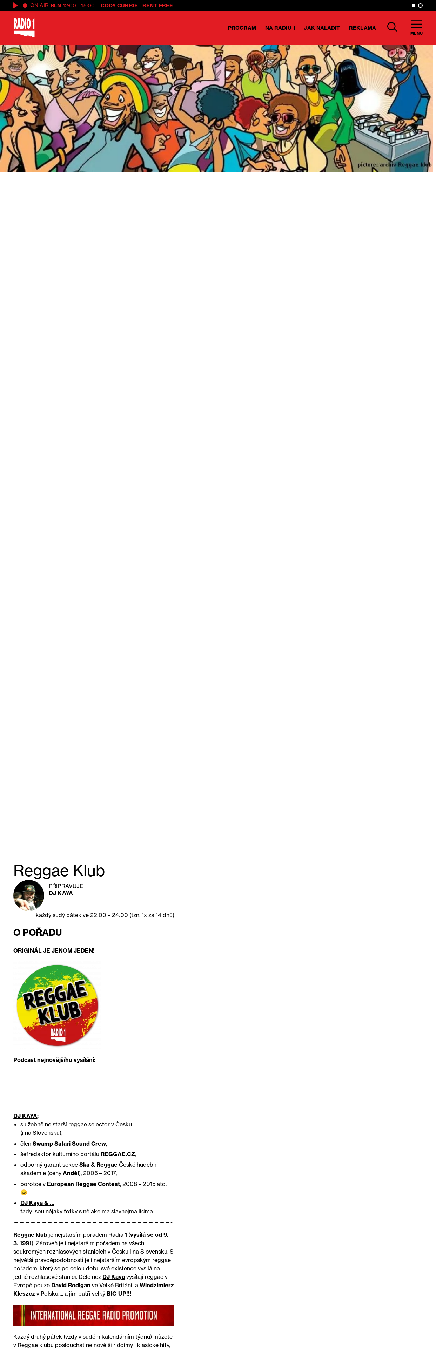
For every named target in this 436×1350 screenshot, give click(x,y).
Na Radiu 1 (280, 28)
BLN (56, 5)
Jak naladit (322, 28)
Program (242, 28)
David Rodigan (70, 1285)
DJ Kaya (61, 892)
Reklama (362, 28)
